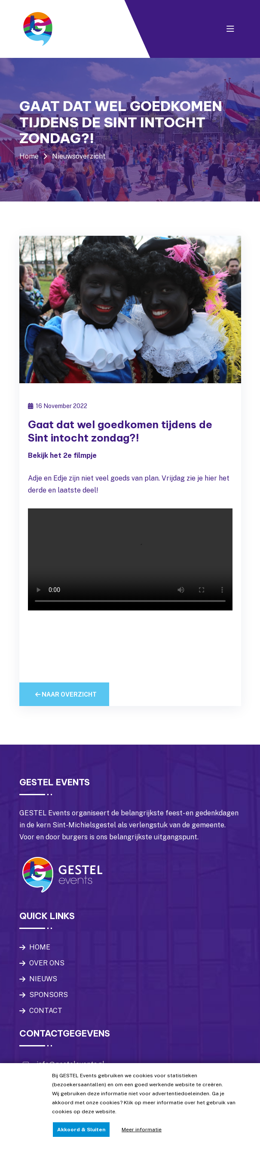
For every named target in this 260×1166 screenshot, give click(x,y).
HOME (39, 947)
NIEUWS (43, 979)
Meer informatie (142, 1130)
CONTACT (45, 1011)
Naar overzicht (66, 694)
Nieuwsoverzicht (79, 156)
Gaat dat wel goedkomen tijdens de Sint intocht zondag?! (120, 431)
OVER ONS (46, 963)
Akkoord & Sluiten (81, 1130)
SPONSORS (48, 995)
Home (29, 156)
